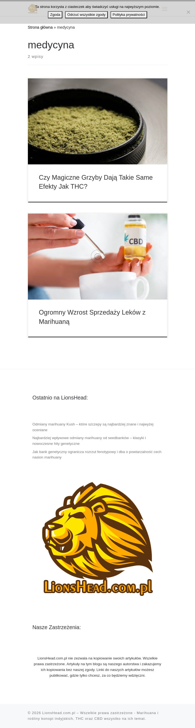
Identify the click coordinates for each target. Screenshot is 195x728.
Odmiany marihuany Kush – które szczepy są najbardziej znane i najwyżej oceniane (92, 427)
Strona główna (40, 27)
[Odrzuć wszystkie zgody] (188, 12)
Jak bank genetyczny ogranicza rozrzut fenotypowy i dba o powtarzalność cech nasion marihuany (96, 455)
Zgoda (55, 15)
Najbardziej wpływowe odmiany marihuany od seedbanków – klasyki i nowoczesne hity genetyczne (89, 441)
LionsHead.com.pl (58, 713)
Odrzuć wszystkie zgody (86, 15)
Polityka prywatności (129, 15)
